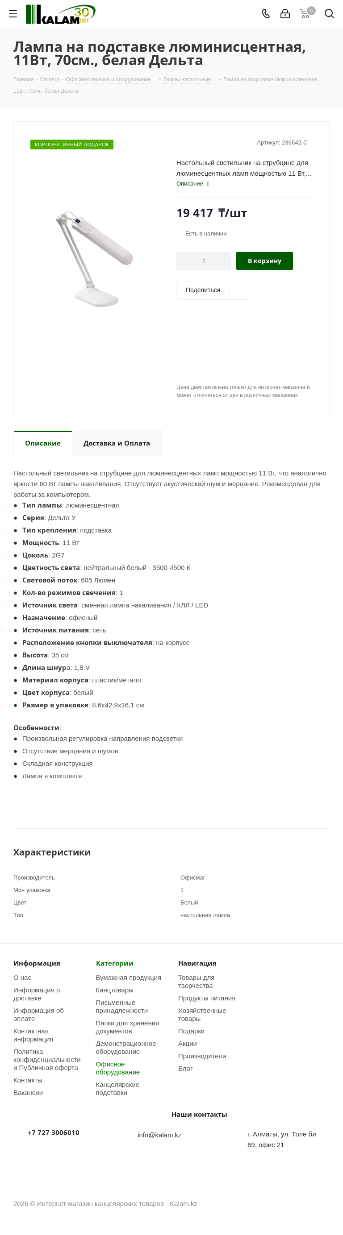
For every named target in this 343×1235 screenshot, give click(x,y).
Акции (187, 1043)
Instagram (301, 1203)
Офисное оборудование (118, 1067)
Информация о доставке (36, 993)
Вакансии (28, 1092)
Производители (202, 1055)
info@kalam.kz (160, 1134)
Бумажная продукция (129, 977)
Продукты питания (206, 997)
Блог (185, 1068)
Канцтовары (115, 989)
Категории (115, 962)
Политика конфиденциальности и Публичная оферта (47, 1059)
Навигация (197, 962)
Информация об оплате (38, 1014)
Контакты (27, 1079)
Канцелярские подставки (118, 1088)
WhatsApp (323, 1203)
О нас (22, 977)
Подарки (191, 1030)
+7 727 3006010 (53, 1132)
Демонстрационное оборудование (126, 1047)
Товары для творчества (196, 981)
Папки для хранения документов (127, 1026)
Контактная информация (33, 1034)
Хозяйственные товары (202, 1014)
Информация (36, 962)
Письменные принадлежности (122, 1006)
